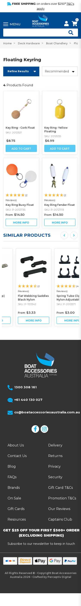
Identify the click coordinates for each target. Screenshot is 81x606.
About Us (16, 445)
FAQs (12, 477)
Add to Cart (21, 148)
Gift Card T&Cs (60, 488)
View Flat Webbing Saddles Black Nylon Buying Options (60, 320)
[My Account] (66, 24)
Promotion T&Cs (62, 498)
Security (55, 477)
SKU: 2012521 (14, 132)
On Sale (14, 498)
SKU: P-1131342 (53, 304)
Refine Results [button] (18, 71)
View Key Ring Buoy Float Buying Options (21, 222)
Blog (12, 466)
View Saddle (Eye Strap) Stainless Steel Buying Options (21, 320)
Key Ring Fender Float (59, 204)
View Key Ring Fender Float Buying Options (60, 222)
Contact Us (17, 456)
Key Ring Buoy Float (20, 204)
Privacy (54, 466)
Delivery (55, 445)
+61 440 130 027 (28, 400)
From (15, 214)
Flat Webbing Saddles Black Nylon (59, 297)
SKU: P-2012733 (54, 209)
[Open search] (69, 32)
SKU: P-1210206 (15, 304)
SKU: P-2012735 (15, 209)
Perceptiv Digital (59, 577)
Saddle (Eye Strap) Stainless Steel (18, 297)
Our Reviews (59, 509)
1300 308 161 (25, 387)
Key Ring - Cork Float (20, 127)
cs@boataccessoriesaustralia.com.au (47, 412)
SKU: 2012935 (52, 136)
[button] (21, 198)
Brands (14, 488)
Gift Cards (16, 509)
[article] (21, 287)
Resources (17, 519)
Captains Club (60, 519)
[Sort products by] (60, 71)
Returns (55, 456)
